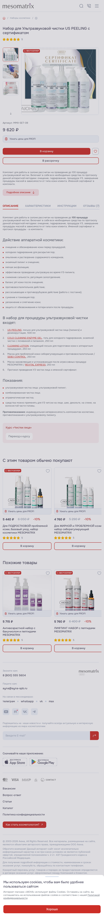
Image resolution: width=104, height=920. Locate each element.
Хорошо (52, 909)
